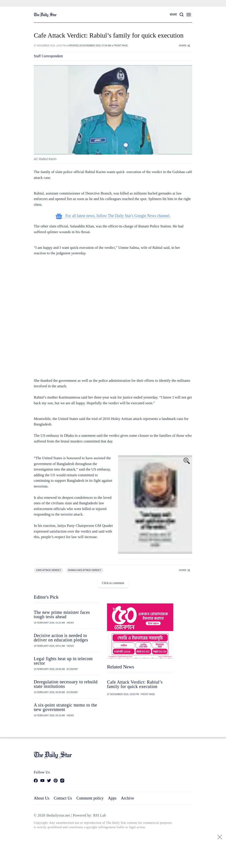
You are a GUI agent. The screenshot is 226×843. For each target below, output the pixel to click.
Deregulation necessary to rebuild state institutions (66, 684)
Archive (127, 798)
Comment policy (90, 798)
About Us (41, 798)
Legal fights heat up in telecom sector (63, 660)
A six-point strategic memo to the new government (65, 707)
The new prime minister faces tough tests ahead (62, 614)
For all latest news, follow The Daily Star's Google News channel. (113, 216)
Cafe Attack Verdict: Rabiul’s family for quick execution (135, 684)
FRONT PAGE (121, 45)
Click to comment (113, 583)
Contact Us (63, 798)
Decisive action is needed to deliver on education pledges (61, 637)
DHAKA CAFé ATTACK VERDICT (84, 570)
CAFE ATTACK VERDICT (48, 570)
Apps (112, 798)
